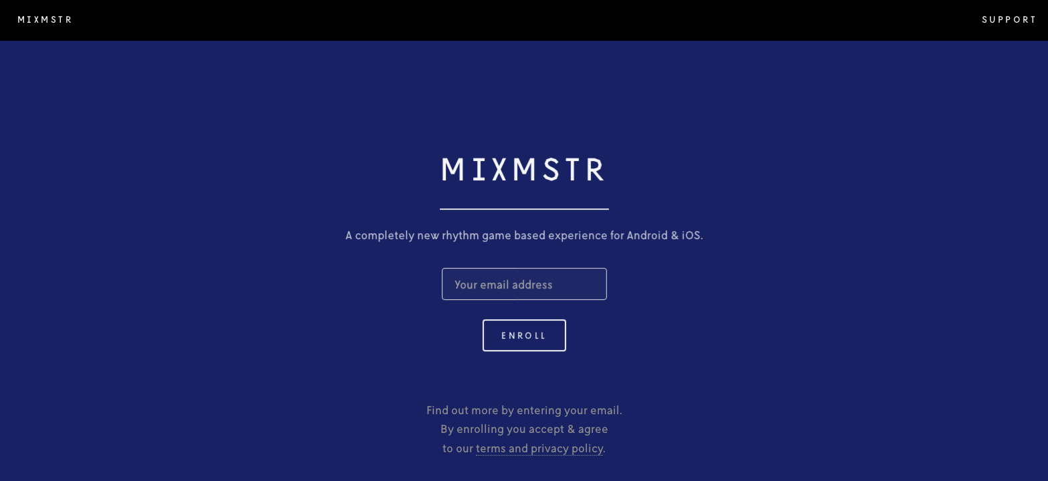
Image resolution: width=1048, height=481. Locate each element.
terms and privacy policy (539, 448)
